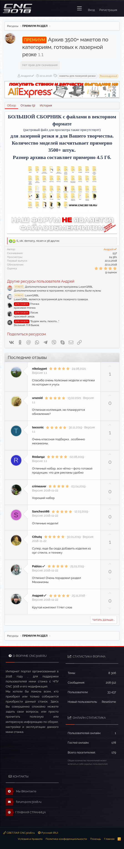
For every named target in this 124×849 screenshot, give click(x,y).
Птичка (26, 303)
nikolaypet (39, 368)
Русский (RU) (48, 832)
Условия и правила (30, 839)
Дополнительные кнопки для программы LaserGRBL (53, 286)
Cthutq (37, 537)
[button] (79, 8)
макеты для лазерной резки (77, 75)
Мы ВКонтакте (21, 791)
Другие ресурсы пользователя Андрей (40, 281)
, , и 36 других (37, 240)
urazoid (37, 398)
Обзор (11, 105)
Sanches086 (40, 511)
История (46, 105)
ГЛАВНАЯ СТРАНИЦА (26, 812)
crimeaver (39, 486)
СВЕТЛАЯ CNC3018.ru (19, 832)
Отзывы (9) (27, 105)
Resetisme (109, 701)
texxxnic (38, 427)
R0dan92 (38, 457)
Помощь (95, 839)
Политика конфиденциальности (66, 839)
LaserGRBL (26, 295)
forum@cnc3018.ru (23, 802)
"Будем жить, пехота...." (36, 321)
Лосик (26, 312)
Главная (109, 839)
